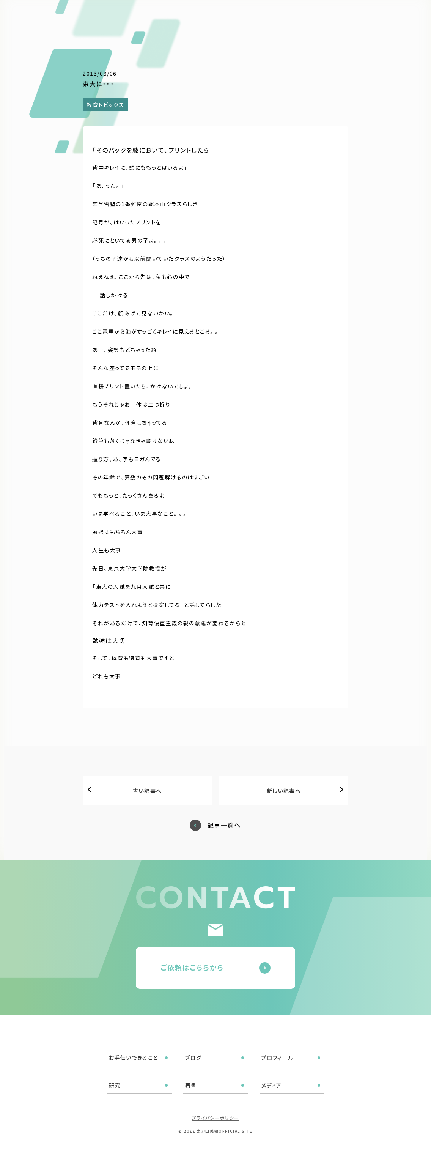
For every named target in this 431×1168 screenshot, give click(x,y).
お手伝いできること (161, 16)
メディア (323, 16)
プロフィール (241, 16)
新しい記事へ (284, 790)
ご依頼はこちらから (192, 967)
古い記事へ (147, 790)
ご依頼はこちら (390, 15)
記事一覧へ (224, 825)
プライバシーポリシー (215, 1117)
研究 (273, 16)
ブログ (205, 16)
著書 (296, 16)
